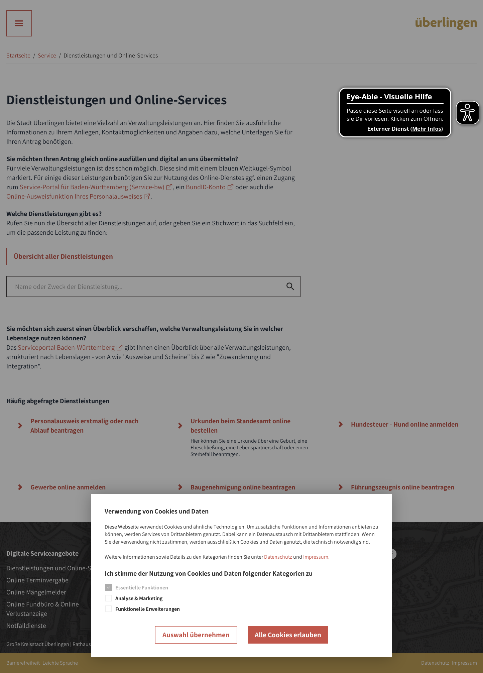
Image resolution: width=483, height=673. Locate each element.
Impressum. (316, 556)
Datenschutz (278, 556)
